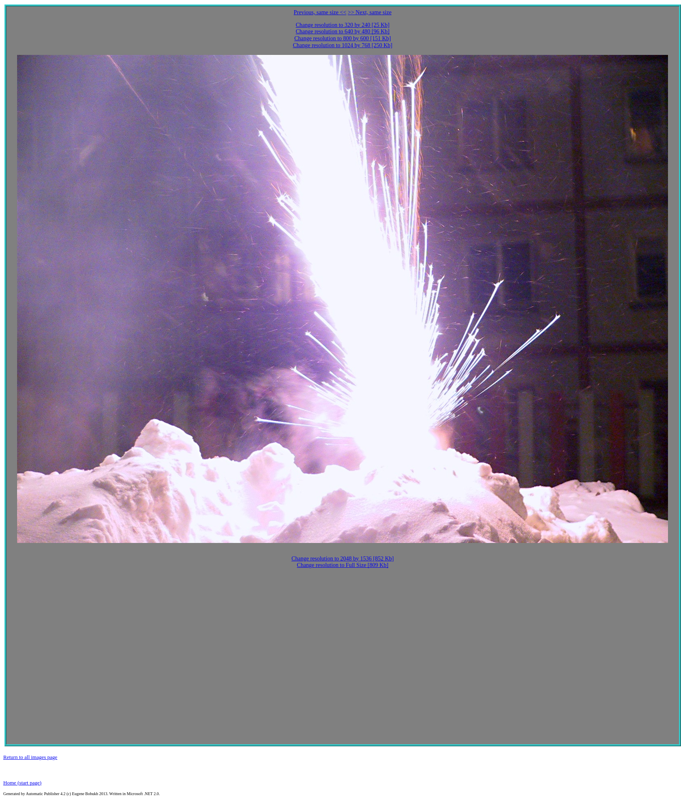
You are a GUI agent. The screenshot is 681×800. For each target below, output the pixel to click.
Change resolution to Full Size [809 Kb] (343, 565)
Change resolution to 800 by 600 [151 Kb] (342, 38)
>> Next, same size (370, 12)
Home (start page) (22, 783)
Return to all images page (30, 757)
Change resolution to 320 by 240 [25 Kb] (343, 25)
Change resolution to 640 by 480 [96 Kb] (343, 31)
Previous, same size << (320, 12)
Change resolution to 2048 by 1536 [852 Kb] (342, 559)
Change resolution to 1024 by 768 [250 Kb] (343, 45)
